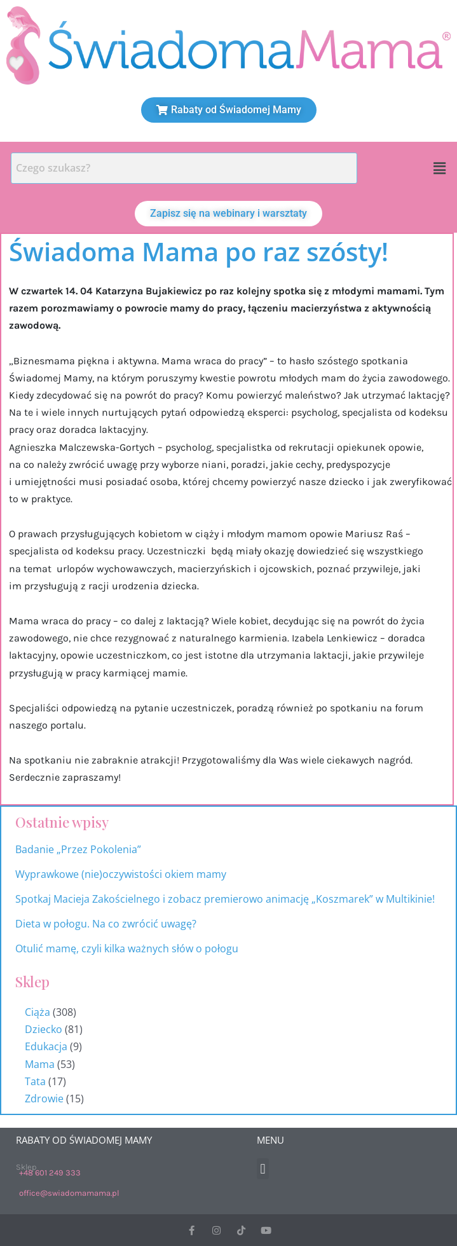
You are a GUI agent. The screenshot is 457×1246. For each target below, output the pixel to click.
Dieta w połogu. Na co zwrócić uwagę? (105, 924)
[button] (440, 168)
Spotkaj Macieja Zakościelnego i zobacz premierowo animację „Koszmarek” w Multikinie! (225, 899)
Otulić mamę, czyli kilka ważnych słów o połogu (128, 948)
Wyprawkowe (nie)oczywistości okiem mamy (122, 874)
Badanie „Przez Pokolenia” (78, 849)
